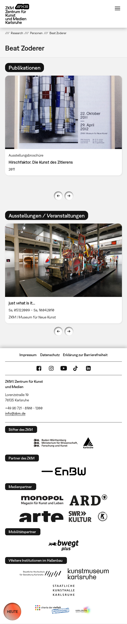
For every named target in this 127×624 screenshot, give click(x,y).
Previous (58, 195)
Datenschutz (50, 355)
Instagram (51, 368)
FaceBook (38, 368)
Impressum (28, 355)
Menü (117, 8)
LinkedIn (88, 368)
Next (68, 195)
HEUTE (12, 612)
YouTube (63, 368)
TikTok (76, 368)
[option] (63, 125)
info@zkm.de (15, 413)
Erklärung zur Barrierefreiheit (85, 355)
